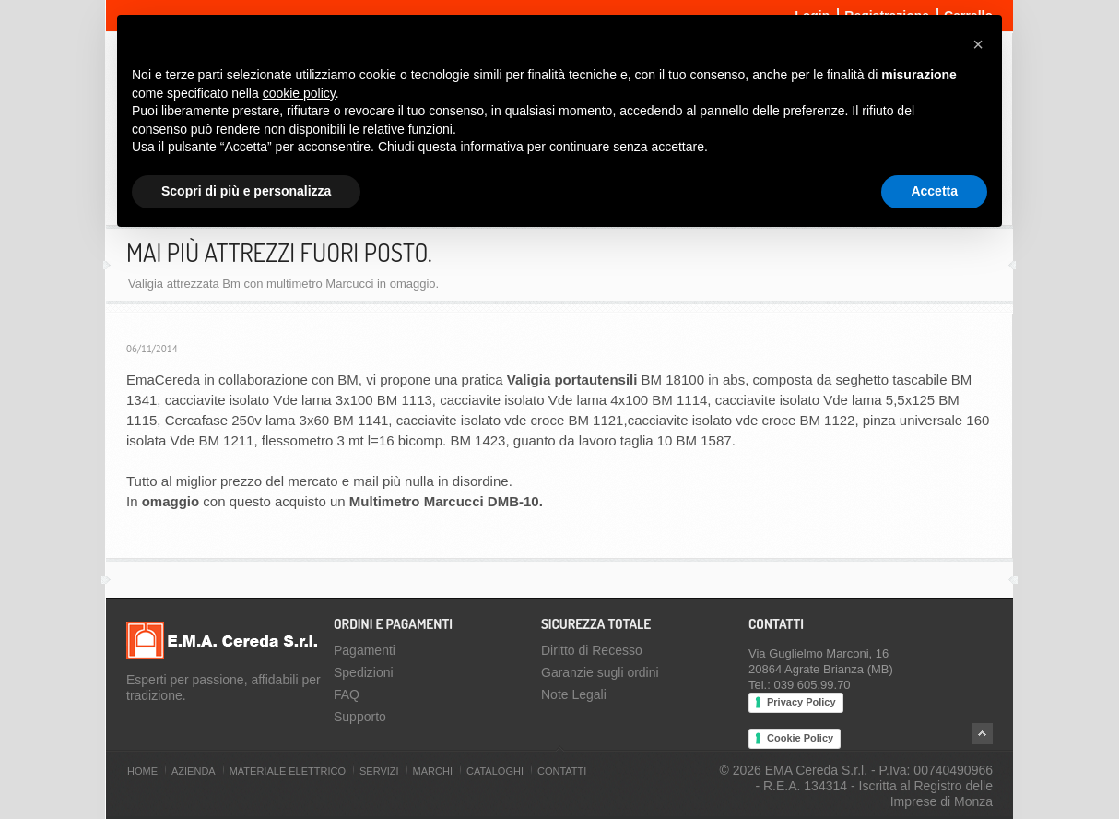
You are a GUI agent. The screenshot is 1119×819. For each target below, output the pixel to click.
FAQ (346, 694)
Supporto (360, 716)
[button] (978, 44)
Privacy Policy (801, 701)
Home (142, 771)
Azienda (193, 771)
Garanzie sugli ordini (600, 672)
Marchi (433, 771)
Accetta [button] (934, 191)
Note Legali (574, 694)
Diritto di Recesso (591, 650)
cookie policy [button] (299, 93)
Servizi (379, 771)
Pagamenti (364, 650)
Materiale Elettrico (288, 771)
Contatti (561, 771)
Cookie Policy (800, 737)
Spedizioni (364, 672)
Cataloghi (495, 771)
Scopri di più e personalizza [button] (246, 191)
